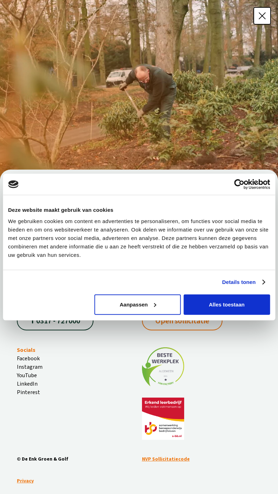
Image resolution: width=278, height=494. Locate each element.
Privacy (25, 481)
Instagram (30, 367)
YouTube (27, 375)
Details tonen (239, 282)
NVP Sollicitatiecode (166, 459)
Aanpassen (137, 304)
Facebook (28, 358)
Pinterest (28, 392)
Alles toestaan (227, 304)
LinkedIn (27, 384)
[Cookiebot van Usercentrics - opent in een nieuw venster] (239, 184)
